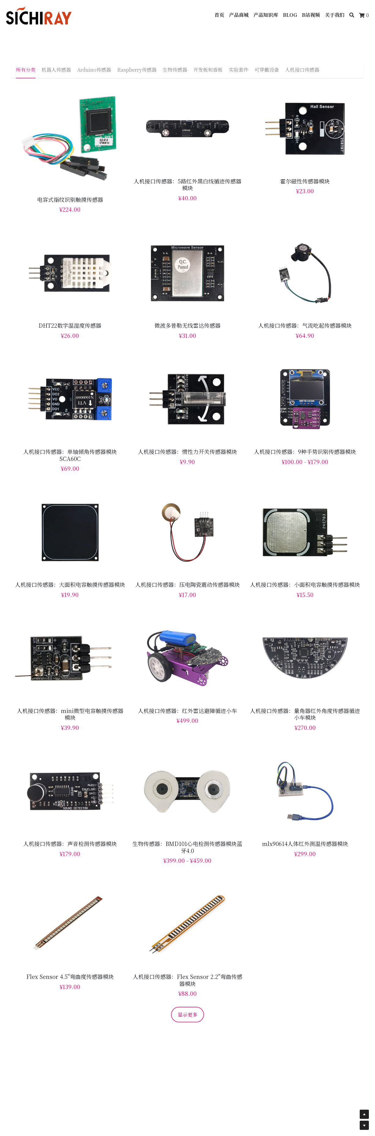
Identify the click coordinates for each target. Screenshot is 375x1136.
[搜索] (351, 15)
